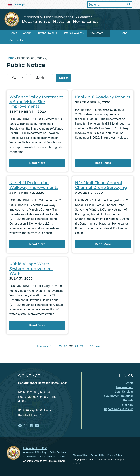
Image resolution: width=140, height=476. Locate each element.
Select (64, 78)
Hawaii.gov (19, 4)
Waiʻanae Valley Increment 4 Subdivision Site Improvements (36, 102)
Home (13, 33)
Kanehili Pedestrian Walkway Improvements (33, 185)
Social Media (29, 456)
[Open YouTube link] (37, 426)
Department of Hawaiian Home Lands (60, 21)
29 (81, 346)
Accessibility (97, 455)
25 (60, 346)
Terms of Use (80, 455)
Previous (42, 346)
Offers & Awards (73, 33)
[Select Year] (17, 77)
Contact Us (16, 40)
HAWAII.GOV (35, 448)
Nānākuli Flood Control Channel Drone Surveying (101, 185)
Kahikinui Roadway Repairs (102, 97)
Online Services (58, 452)
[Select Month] (41, 77)
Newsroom (96, 33)
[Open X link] (31, 426)
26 (65, 346)
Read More (47, 163)
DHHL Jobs (119, 33)
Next (98, 346)
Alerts (62, 456)
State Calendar (47, 456)
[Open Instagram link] (25, 426)
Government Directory (34, 452)
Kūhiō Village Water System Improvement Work (31, 268)
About (27, 33)
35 (91, 346)
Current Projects (46, 33)
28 (76, 346)
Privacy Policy (114, 455)
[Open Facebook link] (20, 426)
